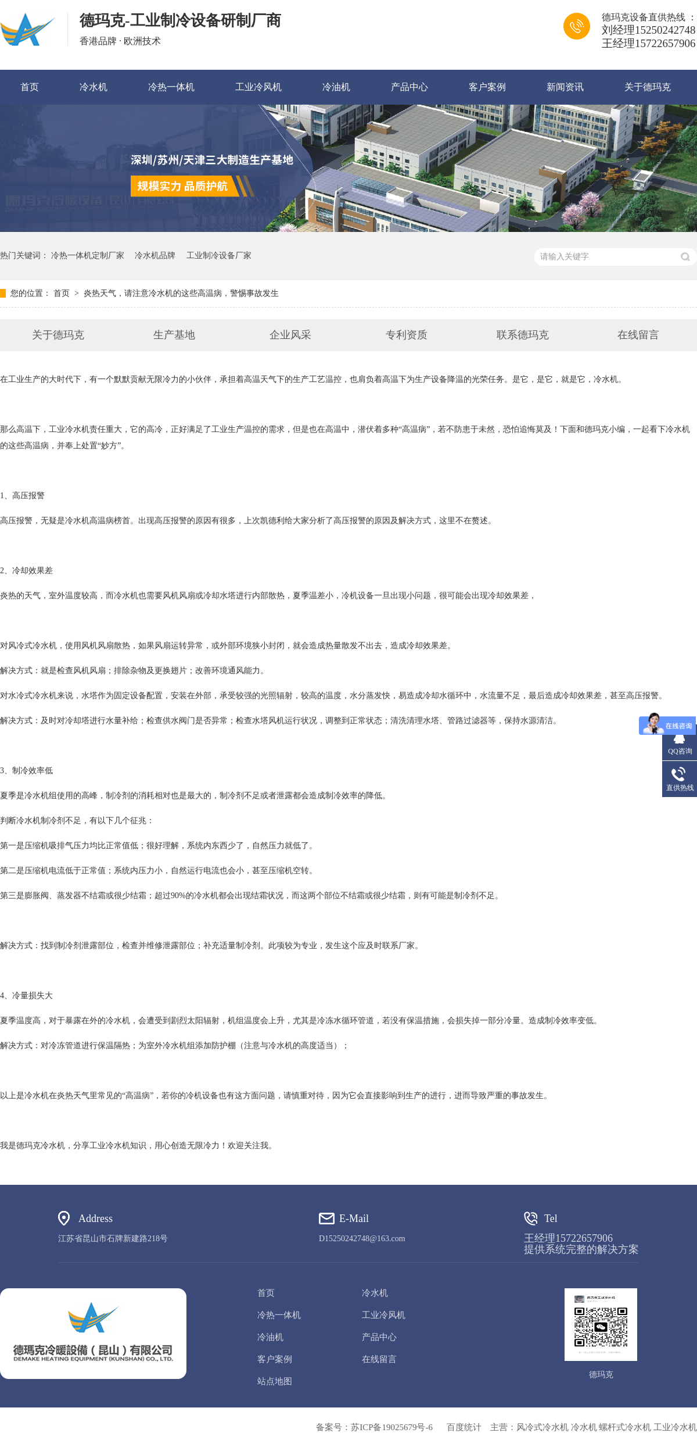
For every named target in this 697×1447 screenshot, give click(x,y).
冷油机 (336, 87)
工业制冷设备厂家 (219, 255)
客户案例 (487, 87)
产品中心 (409, 87)
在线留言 (638, 335)
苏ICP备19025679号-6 (392, 1427)
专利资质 (406, 335)
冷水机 (93, 87)
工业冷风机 (258, 87)
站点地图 (274, 1381)
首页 (29, 87)
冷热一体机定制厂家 (87, 255)
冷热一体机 (171, 87)
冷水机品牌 (155, 255)
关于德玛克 (647, 87)
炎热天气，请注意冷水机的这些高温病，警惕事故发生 (181, 293)
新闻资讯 (565, 87)
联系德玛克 (523, 335)
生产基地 (174, 335)
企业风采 (290, 335)
